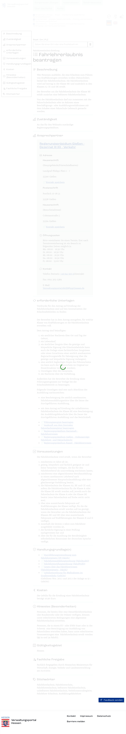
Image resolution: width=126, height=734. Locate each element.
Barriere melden (76, 721)
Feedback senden (111, 700)
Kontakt (71, 716)
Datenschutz (104, 716)
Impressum (86, 716)
